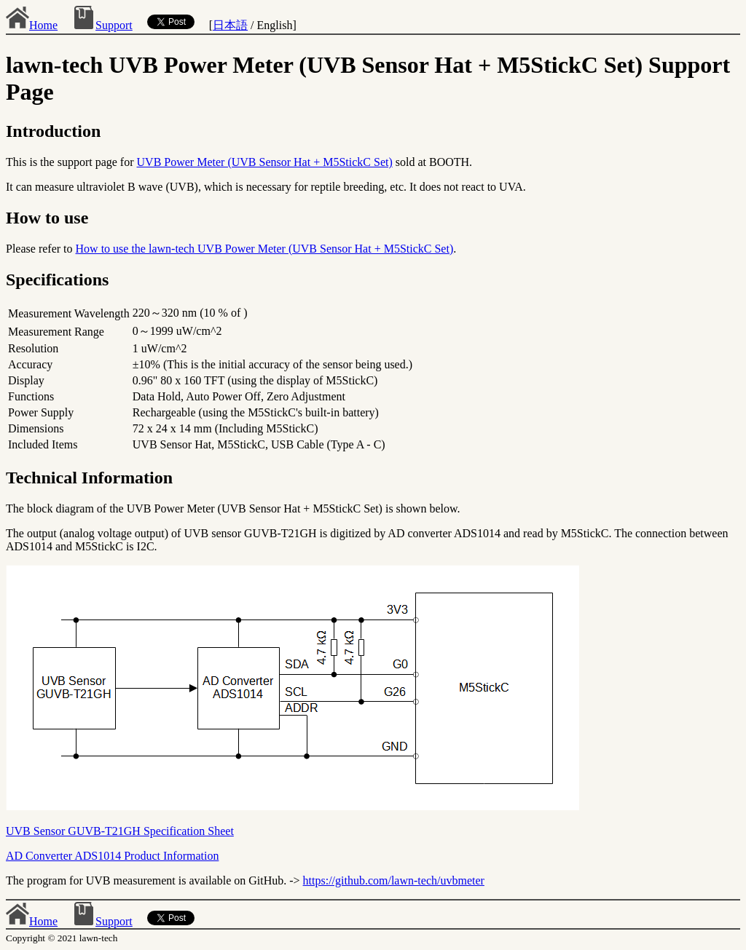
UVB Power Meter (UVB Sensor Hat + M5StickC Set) (265, 162)
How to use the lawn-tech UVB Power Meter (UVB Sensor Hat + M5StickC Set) (265, 248)
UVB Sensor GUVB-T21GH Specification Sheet (120, 831)
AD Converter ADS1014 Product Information (112, 856)
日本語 (230, 25)
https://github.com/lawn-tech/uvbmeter (393, 880)
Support (102, 25)
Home (32, 25)
